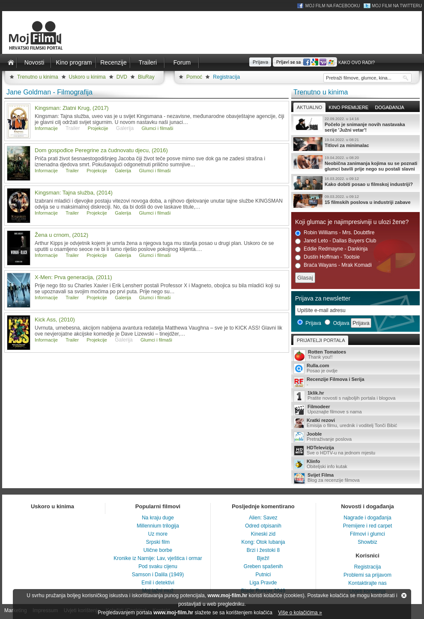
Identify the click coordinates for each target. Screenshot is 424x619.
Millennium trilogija (158, 526)
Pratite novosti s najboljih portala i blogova (355, 396)
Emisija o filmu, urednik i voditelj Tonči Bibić (355, 423)
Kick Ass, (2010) (55, 319)
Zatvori (404, 595)
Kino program (74, 62)
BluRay (146, 77)
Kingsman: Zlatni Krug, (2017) (72, 108)
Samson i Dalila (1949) (158, 575)
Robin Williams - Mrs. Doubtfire (334, 233)
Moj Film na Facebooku (332, 5)
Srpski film (158, 542)
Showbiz (367, 542)
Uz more (157, 534)
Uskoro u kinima (87, 77)
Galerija (123, 170)
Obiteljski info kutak (355, 464)
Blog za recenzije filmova (355, 478)
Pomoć (194, 77)
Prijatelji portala (321, 340)
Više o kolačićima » (300, 613)
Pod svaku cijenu (157, 566)
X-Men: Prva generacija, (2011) (73, 277)
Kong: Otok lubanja (263, 542)
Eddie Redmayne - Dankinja (331, 249)
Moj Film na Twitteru (397, 5)
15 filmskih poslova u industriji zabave (355, 201)
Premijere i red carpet (367, 526)
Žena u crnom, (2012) (61, 235)
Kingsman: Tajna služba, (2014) (74, 192)
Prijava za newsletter (322, 298)
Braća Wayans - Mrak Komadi (333, 265)
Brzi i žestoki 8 (263, 550)
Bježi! (263, 558)
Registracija (226, 77)
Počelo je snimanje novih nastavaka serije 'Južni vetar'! (355, 124)
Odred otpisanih (263, 526)
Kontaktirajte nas (367, 583)
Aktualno (309, 107)
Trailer (72, 170)
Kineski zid (263, 534)
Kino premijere (348, 107)
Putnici (263, 575)
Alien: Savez (263, 518)
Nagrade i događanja (367, 518)
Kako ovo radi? (356, 62)
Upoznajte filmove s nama (355, 410)
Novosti (34, 62)
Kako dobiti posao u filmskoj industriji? (355, 183)
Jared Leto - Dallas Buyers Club (335, 241)
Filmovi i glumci (367, 534)
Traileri (148, 62)
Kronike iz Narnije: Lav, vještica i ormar (157, 558)
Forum (182, 62)
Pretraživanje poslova (355, 436)
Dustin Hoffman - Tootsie (327, 257)
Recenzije (113, 62)
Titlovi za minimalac (355, 144)
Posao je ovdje (355, 368)
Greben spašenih (263, 566)
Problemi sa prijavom (367, 575)
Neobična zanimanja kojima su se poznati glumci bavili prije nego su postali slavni (355, 163)
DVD (121, 77)
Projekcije (98, 128)
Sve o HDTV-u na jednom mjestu (355, 450)
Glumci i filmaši (157, 128)
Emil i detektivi (157, 583)
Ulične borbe (157, 550)
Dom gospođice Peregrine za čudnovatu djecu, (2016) (101, 150)
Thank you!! (355, 355)
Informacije (46, 128)
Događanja (389, 107)
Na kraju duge (158, 518)
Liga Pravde (263, 583)
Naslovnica (10, 62)
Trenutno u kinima (37, 77)
